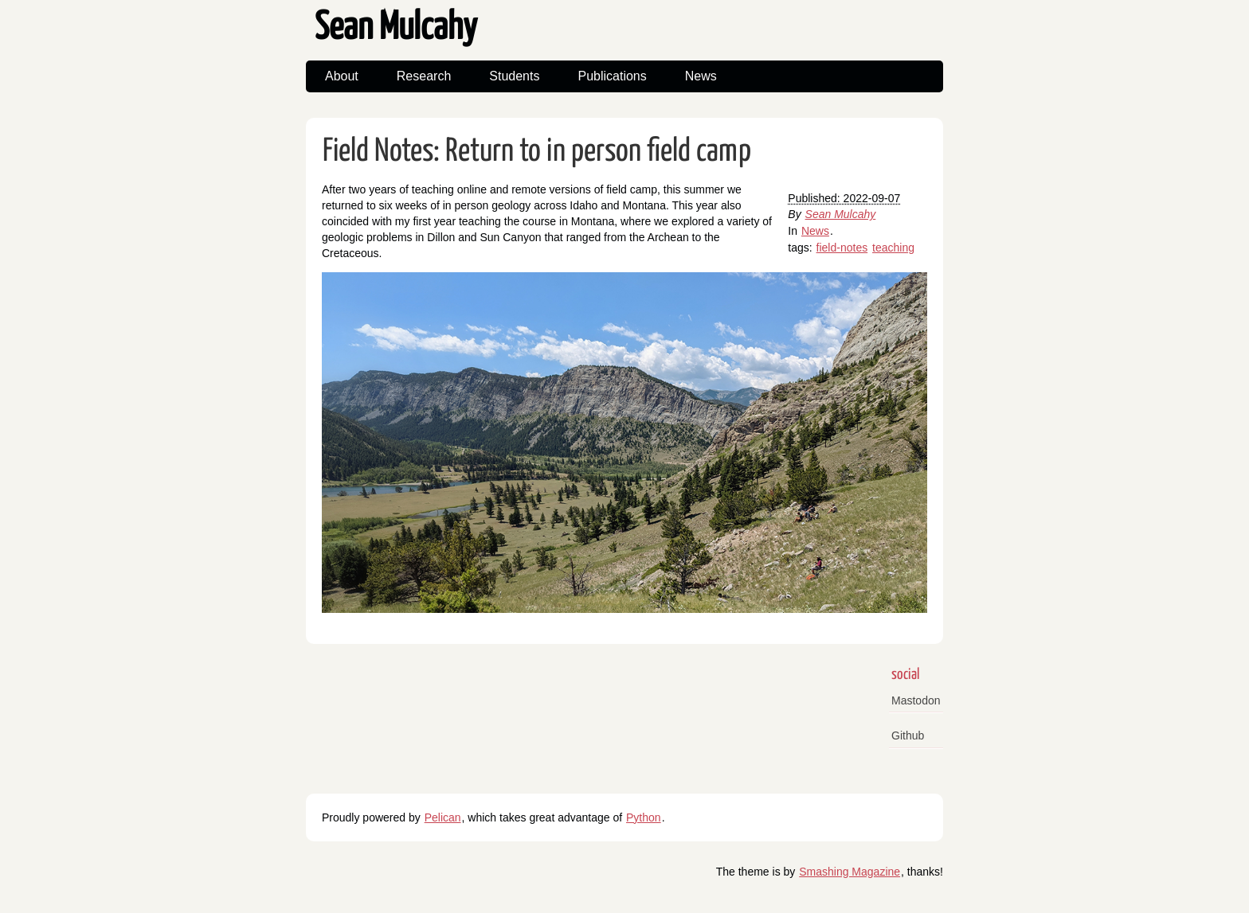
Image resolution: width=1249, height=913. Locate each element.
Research (424, 76)
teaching (893, 247)
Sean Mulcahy (396, 28)
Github (907, 735)
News (701, 76)
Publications (612, 76)
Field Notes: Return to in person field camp (537, 151)
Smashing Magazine (849, 871)
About (341, 76)
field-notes (842, 247)
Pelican (443, 817)
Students (514, 76)
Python (643, 817)
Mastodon (915, 700)
